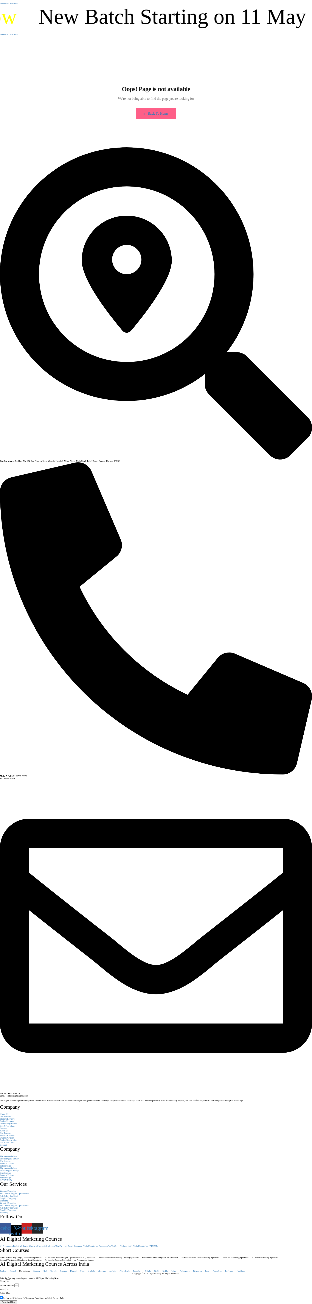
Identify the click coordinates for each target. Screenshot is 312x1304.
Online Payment (7, 1121)
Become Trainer (7, 1163)
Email (2, 1289)
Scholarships (5, 1166)
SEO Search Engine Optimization (14, 1193)
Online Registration (8, 1123)
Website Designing (8, 1191)
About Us (4, 1114)
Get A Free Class (7, 1126)
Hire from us (5, 1161)
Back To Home (155, 114)
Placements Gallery (8, 1156)
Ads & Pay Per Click (9, 1196)
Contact (3, 1128)
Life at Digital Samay (9, 1159)
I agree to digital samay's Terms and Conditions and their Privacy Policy (34, 1298)
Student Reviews (7, 1119)
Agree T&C (5, 1293)
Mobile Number (7, 1285)
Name (2, 1281)
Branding (4, 1201)
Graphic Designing (8, 1198)
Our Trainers (5, 1116)
